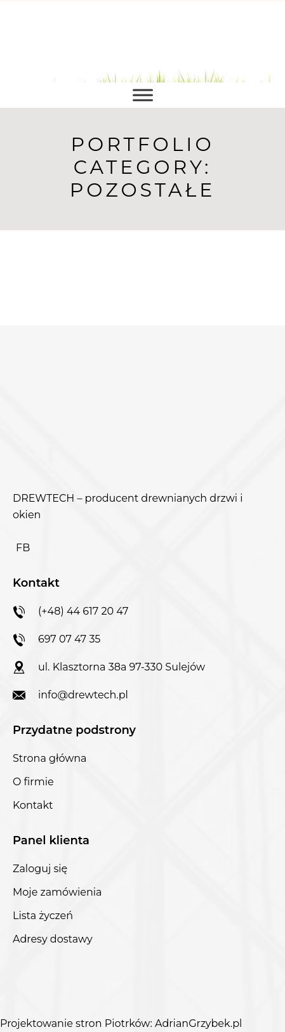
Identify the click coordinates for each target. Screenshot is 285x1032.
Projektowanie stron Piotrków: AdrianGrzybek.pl (121, 1023)
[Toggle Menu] (143, 95)
